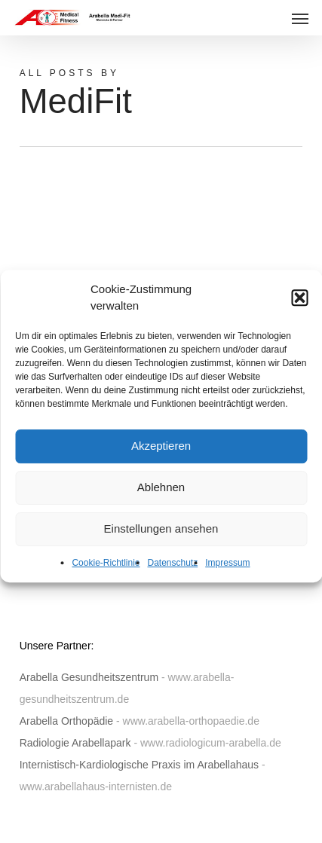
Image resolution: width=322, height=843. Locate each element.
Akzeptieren (161, 455)
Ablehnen (161, 496)
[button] (299, 307)
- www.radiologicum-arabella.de (207, 743)
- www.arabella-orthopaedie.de (187, 721)
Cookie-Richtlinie (106, 572)
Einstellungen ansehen (161, 538)
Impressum (227, 572)
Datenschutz (173, 572)
